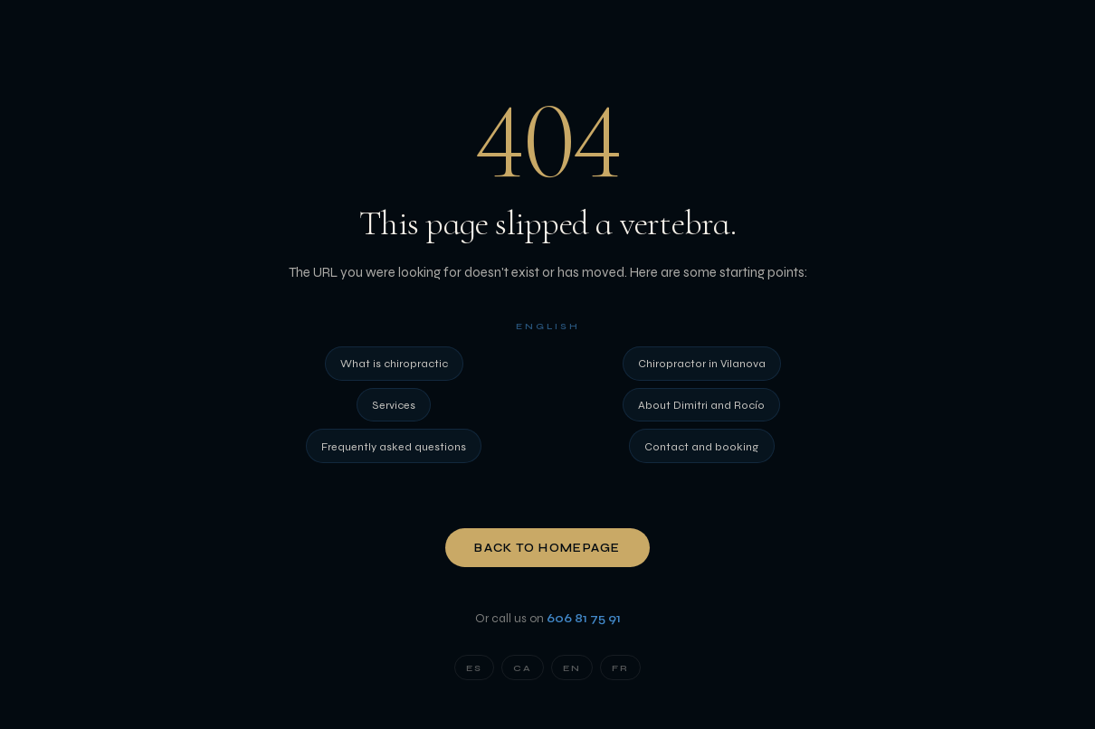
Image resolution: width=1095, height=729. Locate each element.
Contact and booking (701, 446)
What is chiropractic (394, 363)
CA (522, 668)
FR (620, 668)
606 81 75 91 (584, 618)
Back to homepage (547, 548)
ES (474, 668)
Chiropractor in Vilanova (702, 363)
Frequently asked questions (393, 446)
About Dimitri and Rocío (701, 405)
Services (393, 405)
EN (572, 668)
